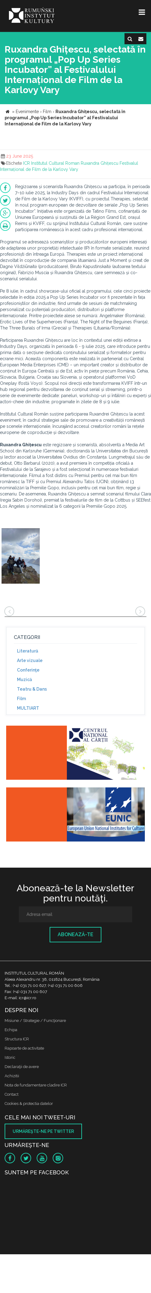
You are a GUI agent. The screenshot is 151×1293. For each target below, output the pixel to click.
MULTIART (28, 708)
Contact (11, 1094)
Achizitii (12, 1076)
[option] (20, 556)
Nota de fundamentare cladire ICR (36, 1085)
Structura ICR (17, 1039)
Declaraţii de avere (22, 1066)
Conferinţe (28, 670)
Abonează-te (75, 934)
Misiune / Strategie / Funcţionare (35, 1020)
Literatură (27, 650)
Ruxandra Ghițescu (99, 163)
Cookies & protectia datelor (29, 1103)
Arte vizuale (30, 660)
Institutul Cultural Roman (55, 163)
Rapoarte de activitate (24, 1048)
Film (21, 698)
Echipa (11, 1029)
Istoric (10, 1057)
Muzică (24, 679)
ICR (26, 163)
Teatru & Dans (32, 689)
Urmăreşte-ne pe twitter (43, 1131)
